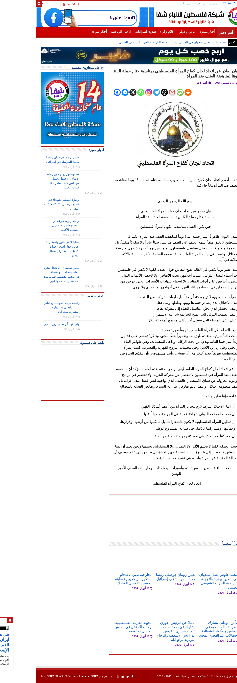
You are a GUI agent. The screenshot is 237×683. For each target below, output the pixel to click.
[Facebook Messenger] (101, 92)
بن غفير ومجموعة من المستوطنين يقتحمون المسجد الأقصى (42, 225)
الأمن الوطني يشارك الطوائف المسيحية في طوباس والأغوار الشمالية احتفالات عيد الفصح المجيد (195, 629)
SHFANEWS (32, 676)
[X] (109, 92)
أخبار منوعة (76, 31)
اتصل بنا (164, 3)
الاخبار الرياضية (98, 31)
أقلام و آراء (144, 31)
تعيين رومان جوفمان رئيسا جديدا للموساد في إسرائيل (152, 577)
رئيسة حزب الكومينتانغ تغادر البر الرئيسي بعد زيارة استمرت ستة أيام (38, 307)
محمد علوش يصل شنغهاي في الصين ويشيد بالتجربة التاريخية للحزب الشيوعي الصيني (149, 42)
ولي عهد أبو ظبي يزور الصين (38, 324)
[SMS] (156, 92)
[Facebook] (94, 92)
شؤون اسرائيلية (122, 31)
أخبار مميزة (184, 31)
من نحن (177, 3)
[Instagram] (125, 92)
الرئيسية (190, 3)
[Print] (164, 92)
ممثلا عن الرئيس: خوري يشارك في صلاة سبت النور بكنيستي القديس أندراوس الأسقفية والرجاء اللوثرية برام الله (153, 631)
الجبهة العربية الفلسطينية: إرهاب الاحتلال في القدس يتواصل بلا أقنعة (110, 627)
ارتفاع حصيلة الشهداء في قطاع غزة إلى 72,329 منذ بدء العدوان (38, 204)
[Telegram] (133, 92)
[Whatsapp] (117, 92)
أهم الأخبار (203, 32)
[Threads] (141, 92)
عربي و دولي (163, 31)
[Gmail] (149, 92)
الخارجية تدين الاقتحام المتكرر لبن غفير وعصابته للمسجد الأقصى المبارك (110, 579)
